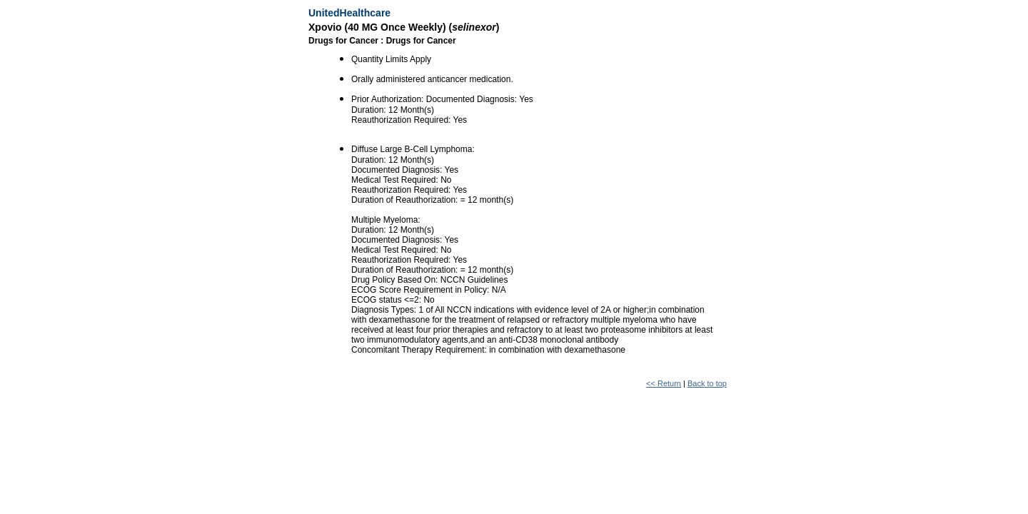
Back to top (707, 383)
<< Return (663, 383)
